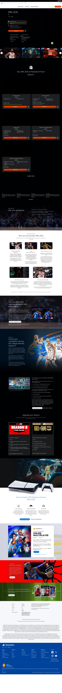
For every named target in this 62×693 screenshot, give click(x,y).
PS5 (6, 2)
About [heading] (3, 648)
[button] (60, 8)
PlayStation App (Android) (54, 658)
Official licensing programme (45, 656)
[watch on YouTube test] (38, 56)
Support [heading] (32, 648)
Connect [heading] (52, 648)
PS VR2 (13, 652)
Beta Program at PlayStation (55, 660)
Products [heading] (13, 648)
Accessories (15, 2)
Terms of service (43, 650)
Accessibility (23, 651)
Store (22, 2)
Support (25, 2)
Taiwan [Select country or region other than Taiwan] (4, 671)
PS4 (9, 2)
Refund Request (33, 656)
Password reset (33, 655)
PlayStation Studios (5, 652)
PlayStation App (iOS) (54, 657)
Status (32, 652)
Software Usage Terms (56, 671)
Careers (3, 651)
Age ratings (42, 652)
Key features (27, 5)
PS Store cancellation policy (45, 651)
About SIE (3, 650)
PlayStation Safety (34, 651)
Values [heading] (23, 648)
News (19, 2)
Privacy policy (36, 671)
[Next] (60, 52)
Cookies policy (51, 671)
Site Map (46, 671)
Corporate (3, 655)
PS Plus (12, 2)
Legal (32, 671)
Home (3, 646)
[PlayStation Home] (2, 3)
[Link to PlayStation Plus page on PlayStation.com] (40, 553)
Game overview (20, 5)
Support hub (33, 650)
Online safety (23, 652)
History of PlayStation (5, 656)
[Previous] (2, 52)
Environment (23, 650)
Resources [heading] (43, 648)
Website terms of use (42, 671)
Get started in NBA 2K (34, 5)
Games (4, 2)
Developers (42, 655)
